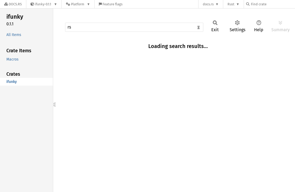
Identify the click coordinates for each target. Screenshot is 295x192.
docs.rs (208, 4)
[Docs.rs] (13, 4)
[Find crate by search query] (272, 4)
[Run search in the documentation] (134, 27)
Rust (230, 4)
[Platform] (78, 4)
